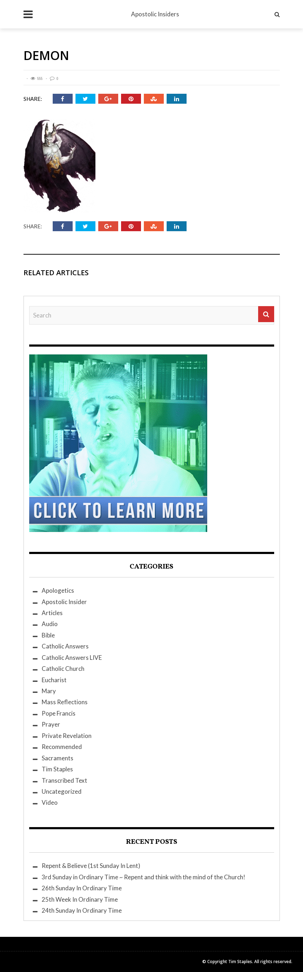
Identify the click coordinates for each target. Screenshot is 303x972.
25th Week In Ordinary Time (80, 899)
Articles (52, 613)
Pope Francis (58, 713)
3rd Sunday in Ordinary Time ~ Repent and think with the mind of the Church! (143, 877)
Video (50, 802)
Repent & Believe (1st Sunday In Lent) (91, 865)
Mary (49, 691)
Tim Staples (57, 769)
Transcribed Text (64, 780)
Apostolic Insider (64, 602)
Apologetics (58, 590)
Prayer (51, 724)
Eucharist (54, 680)
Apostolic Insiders (155, 14)
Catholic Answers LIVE (72, 657)
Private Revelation (67, 735)
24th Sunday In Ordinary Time (82, 910)
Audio (50, 624)
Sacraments (57, 758)
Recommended (62, 746)
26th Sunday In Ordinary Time (82, 888)
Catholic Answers (65, 646)
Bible (48, 635)
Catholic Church (63, 668)
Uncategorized (62, 791)
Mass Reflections (65, 702)
